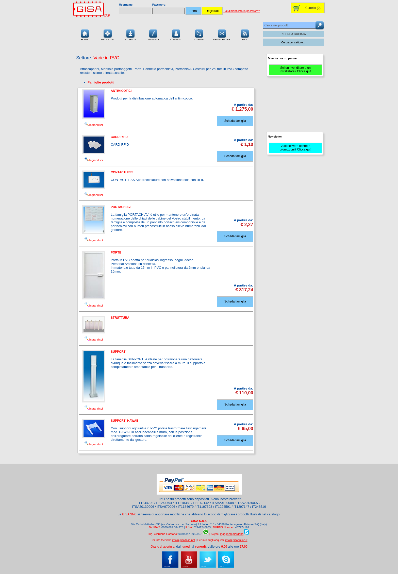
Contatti (176, 34)
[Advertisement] (294, 106)
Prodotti (107, 34)
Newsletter (221, 34)
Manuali (153, 34)
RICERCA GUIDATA (293, 34)
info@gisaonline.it (236, 540)
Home (85, 34)
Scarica (130, 34)
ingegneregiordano (231, 533)
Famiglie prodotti (101, 82)
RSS (245, 34)
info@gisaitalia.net (183, 540)
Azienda (199, 34)
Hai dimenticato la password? (241, 10)
